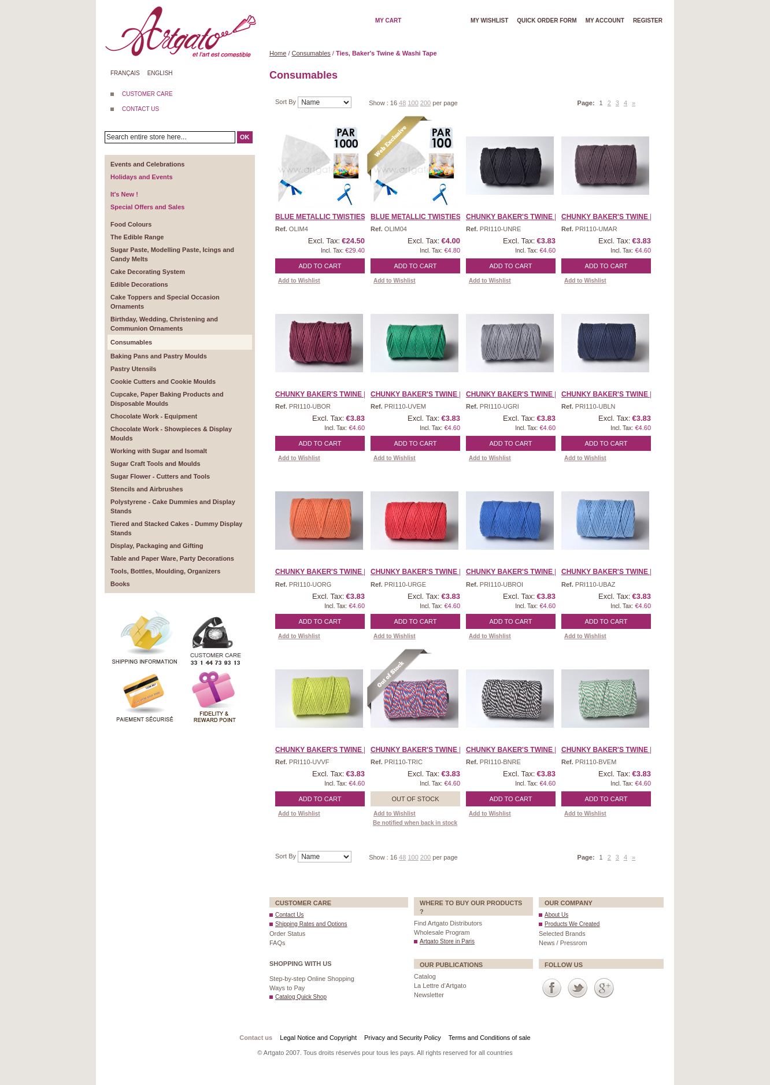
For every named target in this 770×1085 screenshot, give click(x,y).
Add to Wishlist (299, 280)
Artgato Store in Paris (447, 941)
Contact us (255, 1037)
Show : (379, 102)
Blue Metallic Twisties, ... (325, 217)
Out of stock (415, 798)
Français (125, 73)
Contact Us (289, 915)
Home (277, 53)
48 (402, 102)
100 (413, 102)
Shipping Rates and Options (311, 924)
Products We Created (572, 924)
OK (245, 137)
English (160, 73)
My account (605, 20)
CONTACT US (140, 109)
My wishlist (489, 20)
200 (425, 102)
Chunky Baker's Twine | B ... (518, 217)
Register (647, 20)
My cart (388, 20)
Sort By (286, 101)
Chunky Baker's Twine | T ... (423, 750)
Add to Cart (320, 265)
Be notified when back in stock (415, 823)
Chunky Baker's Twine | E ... (423, 394)
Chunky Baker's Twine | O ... (328, 572)
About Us (556, 915)
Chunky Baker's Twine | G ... (519, 394)
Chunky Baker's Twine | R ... (423, 572)
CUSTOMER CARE (147, 94)
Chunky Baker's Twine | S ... (613, 572)
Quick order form (546, 20)
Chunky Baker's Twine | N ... (614, 394)
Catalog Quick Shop (301, 997)
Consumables (311, 53)
